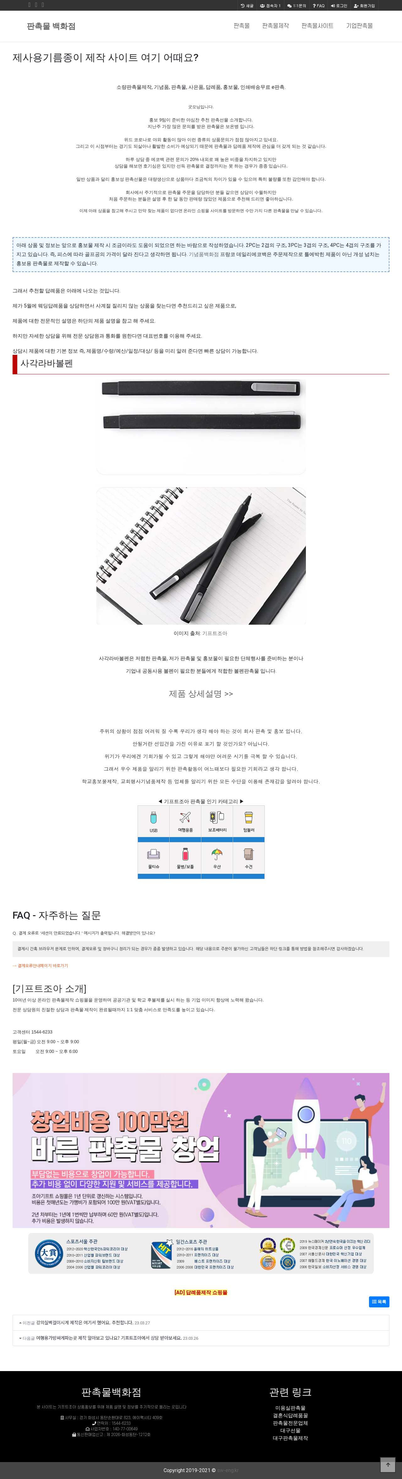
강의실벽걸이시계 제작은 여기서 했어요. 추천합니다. (84, 1322)
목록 (379, 1301)
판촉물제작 (275, 26)
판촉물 (242, 26)
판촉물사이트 (318, 26)
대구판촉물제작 (290, 1438)
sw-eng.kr (228, 1470)
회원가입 (364, 5)
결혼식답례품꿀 (290, 1415)
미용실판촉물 (290, 1408)
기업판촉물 (359, 26)
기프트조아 (214, 633)
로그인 (339, 5)
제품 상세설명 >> (201, 694)
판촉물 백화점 (51, 26)
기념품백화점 (204, 254)
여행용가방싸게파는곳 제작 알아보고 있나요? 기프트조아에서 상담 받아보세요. (109, 1337)
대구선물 (290, 1431)
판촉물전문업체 (290, 1423)
